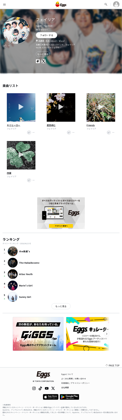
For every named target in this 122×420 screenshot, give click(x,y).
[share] (4, 46)
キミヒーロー (13, 125)
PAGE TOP (112, 365)
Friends (91, 125)
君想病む (51, 125)
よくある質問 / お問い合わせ (73, 378)
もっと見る (42, 54)
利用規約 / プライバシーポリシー (75, 383)
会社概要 (65, 387)
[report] (9, 46)
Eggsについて (67, 374)
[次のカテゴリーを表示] (106, 334)
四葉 (9, 173)
